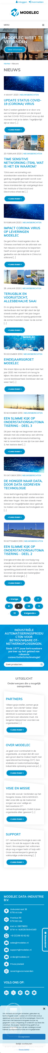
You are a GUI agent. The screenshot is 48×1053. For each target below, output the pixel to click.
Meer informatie (15, 49)
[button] (44, 1008)
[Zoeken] (41, 664)
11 (39, 606)
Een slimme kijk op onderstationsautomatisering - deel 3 (24, 422)
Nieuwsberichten (29, 94)
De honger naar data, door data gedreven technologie (23, 484)
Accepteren (24, 1036)
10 (29, 606)
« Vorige (13, 599)
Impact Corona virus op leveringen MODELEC (22, 231)
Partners (14, 699)
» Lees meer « (15, 129)
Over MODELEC (18, 745)
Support (13, 834)
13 (15, 613)
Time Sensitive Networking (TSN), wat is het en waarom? (24, 162)
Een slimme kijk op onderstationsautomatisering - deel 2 (24, 550)
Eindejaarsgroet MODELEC (19, 361)
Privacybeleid (24, 1049)
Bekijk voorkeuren (24, 1043)
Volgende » (30, 613)
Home (7, 63)
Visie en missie (18, 788)
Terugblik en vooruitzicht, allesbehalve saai (20, 297)
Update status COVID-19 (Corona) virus (22, 102)
